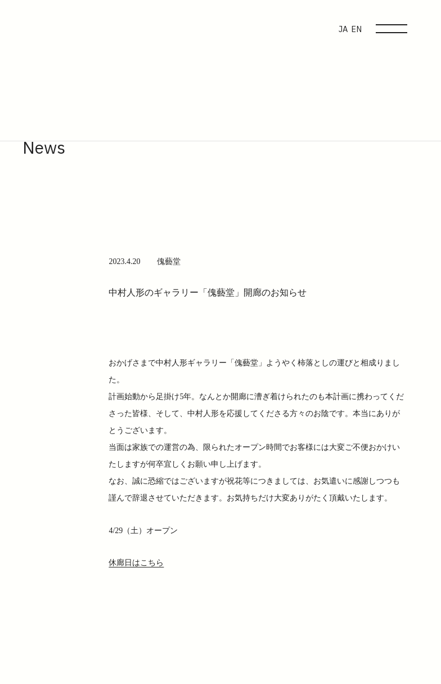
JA (343, 29)
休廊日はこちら (136, 562)
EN (356, 29)
